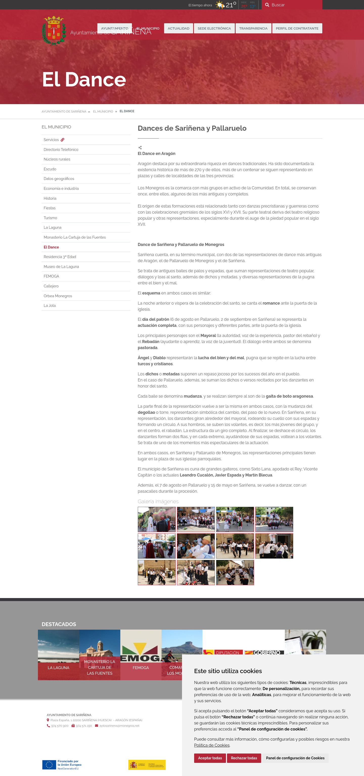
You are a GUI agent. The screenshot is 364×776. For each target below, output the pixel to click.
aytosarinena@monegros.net (117, 725)
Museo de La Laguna (61, 266)
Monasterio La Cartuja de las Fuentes (75, 237)
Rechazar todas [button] (244, 758)
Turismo (50, 218)
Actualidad (178, 28)
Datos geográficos (59, 178)
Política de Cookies (212, 745)
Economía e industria (61, 188)
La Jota (50, 305)
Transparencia (253, 28)
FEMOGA (51, 276)
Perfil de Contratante (297, 28)
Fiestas (50, 208)
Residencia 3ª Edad (60, 257)
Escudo (50, 169)
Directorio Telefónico (61, 149)
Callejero (51, 286)
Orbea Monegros (58, 296)
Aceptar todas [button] (210, 758)
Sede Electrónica (214, 28)
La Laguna (52, 227)
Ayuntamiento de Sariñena (64, 111)
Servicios (54, 140)
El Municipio (103, 111)
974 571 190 (82, 725)
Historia (50, 198)
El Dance (51, 247)
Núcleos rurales (57, 159)
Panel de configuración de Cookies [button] (295, 758)
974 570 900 (57, 725)
